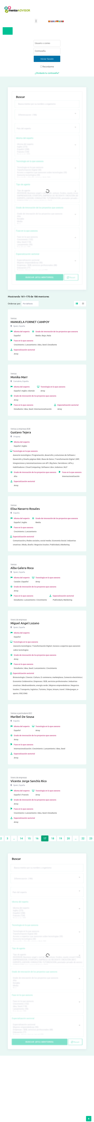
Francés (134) (47, 152)
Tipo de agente (23, 184)
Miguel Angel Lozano (25, 623)
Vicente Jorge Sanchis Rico (29, 781)
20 (68, 838)
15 (29, 838)
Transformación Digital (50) (47, 170)
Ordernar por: (14, 303)
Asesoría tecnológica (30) (47, 175)
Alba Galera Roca (22, 568)
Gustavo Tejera (21, 432)
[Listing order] (30, 304)
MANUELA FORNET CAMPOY (30, 322)
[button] (36, 21)
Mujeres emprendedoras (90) (47, 262)
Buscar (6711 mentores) (40, 277)
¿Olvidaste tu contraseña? (47, 73)
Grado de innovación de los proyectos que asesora (39, 207)
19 (60, 838)
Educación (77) (47, 268)
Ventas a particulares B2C (21, 713)
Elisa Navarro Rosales (25, 508)
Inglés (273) (47, 147)
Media (47, 221)
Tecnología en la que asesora (29, 161)
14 (21, 838)
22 (83, 838)
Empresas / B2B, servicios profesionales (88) (47, 265)
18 (52, 838)
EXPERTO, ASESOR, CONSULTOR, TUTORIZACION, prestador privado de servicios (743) (47, 198)
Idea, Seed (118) (47, 242)
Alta (47, 216)
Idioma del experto (24, 138)
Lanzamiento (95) (47, 244)
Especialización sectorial (27, 254)
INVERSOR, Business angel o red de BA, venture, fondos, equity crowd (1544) (47, 193)
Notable (47, 219)
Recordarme (47, 66)
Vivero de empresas (19, 620)
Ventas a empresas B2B (20, 429)
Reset (71, 277)
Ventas (13, 318)
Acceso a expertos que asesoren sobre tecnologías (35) (47, 172)
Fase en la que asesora (27, 231)
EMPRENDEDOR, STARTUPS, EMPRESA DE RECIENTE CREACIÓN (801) (47, 195)
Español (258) (47, 149)
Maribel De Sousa (22, 716)
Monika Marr (19, 377)
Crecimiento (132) (47, 239)
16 (36, 838)
